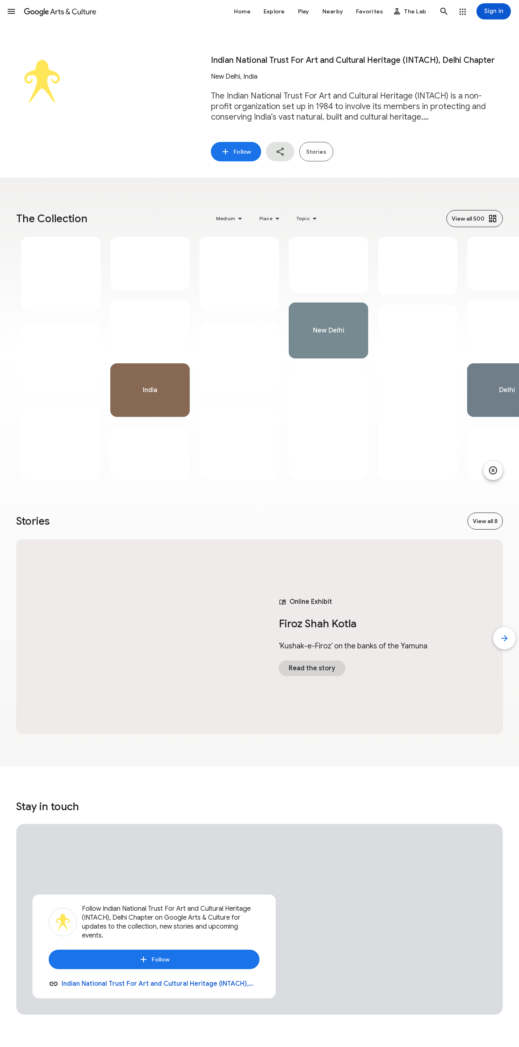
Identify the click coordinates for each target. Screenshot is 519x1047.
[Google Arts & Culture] (60, 11)
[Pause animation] (493, 470)
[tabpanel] (60, 358)
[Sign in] (493, 11)
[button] (11, 11)
